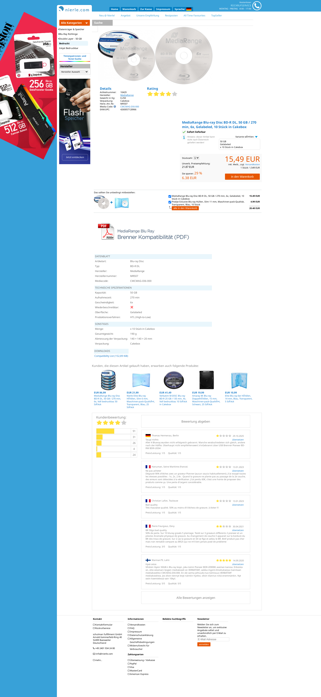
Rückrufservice (102, 628)
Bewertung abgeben (195, 421)
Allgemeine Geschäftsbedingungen (142, 640)
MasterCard (135, 670)
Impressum (163, 9)
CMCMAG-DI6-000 (129, 106)
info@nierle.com (103, 653)
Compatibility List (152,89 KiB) (111, 356)
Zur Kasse (146, 9)
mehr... (98, 660)
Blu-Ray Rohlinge (68, 33)
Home (114, 9)
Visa (131, 667)
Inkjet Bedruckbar (68, 48)
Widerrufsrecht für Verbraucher (139, 647)
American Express (138, 674)
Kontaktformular (103, 624)
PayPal (133, 663)
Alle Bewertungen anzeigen (195, 598)
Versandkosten (252, 164)
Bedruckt (64, 43)
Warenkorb (129, 9)
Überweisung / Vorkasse (142, 660)
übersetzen (238, 439)
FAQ (131, 628)
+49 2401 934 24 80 (104, 648)
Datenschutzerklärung (141, 635)
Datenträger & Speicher (71, 29)
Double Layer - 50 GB (70, 38)
